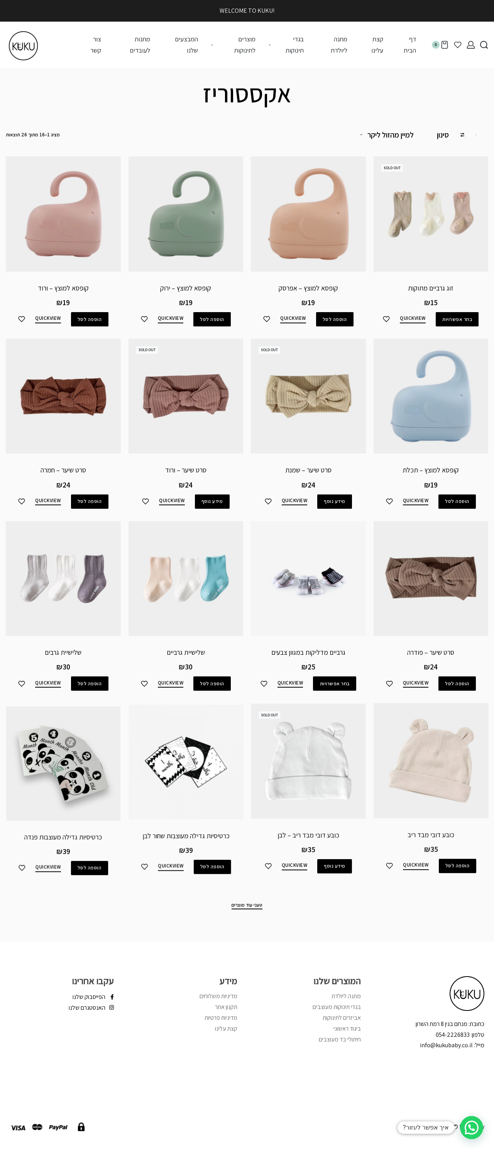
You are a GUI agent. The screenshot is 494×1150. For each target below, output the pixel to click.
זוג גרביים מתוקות (430, 288)
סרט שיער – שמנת (308, 476)
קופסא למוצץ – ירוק (185, 288)
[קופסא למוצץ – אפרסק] (308, 214)
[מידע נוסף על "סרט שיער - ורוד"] (211, 512)
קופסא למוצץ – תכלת (430, 473)
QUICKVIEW (413, 318)
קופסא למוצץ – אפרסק (308, 288)
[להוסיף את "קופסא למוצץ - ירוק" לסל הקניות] (212, 319)
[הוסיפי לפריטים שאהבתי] (386, 319)
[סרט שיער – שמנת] (308, 404)
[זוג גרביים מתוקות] (431, 214)
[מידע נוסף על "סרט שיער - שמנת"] (334, 508)
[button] (471, 1127)
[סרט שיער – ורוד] (185, 410)
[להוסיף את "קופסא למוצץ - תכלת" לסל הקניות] (456, 505)
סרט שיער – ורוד (186, 481)
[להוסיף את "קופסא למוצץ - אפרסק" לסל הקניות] (335, 319)
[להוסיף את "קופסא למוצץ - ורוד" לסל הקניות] (89, 319)
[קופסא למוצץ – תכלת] (430, 400)
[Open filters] (450, 136)
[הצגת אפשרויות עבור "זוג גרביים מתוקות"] (457, 319)
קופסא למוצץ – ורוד (63, 288)
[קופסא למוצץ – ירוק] (186, 214)
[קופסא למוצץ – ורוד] (63, 214)
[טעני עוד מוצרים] (247, 905)
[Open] (457, 45)
